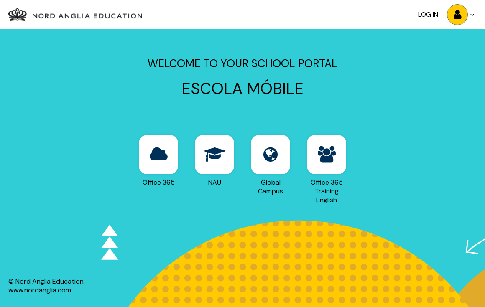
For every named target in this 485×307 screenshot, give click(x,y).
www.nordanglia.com (39, 290)
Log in (428, 14)
